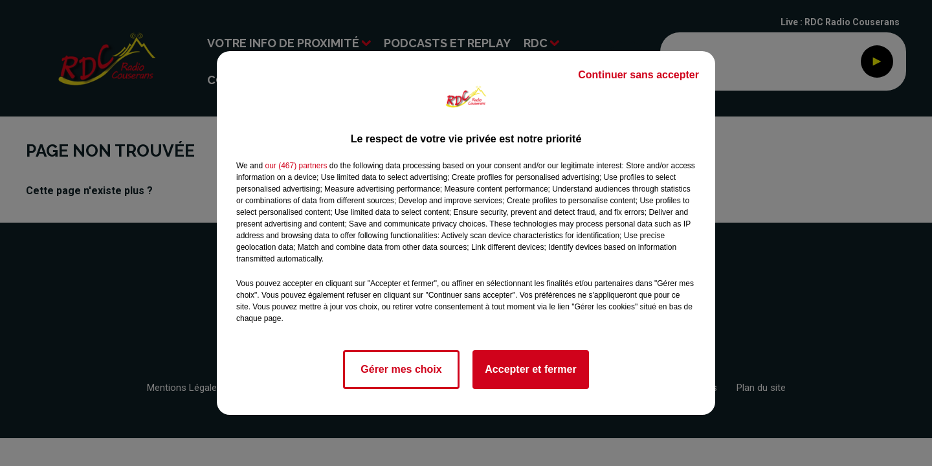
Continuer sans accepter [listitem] (638, 74)
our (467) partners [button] (296, 165)
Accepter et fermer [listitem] (530, 369)
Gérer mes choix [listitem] (401, 369)
